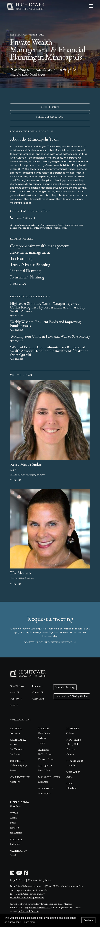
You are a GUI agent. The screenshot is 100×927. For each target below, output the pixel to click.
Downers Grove (46, 759)
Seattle (13, 855)
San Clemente (17, 749)
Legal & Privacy (18, 880)
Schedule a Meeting (65, 687)
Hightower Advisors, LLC (37, 907)
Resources (37, 686)
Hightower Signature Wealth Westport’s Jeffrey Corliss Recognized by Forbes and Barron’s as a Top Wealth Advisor (47, 307)
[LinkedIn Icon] (12, 873)
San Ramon (15, 754)
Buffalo (70, 776)
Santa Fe (70, 765)
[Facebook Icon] (26, 873)
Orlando (42, 738)
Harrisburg (15, 806)
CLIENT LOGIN (50, 107)
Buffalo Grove (45, 754)
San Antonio (16, 832)
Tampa (41, 743)
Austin (13, 817)
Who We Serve (17, 686)
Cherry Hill (72, 744)
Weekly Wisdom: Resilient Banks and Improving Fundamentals (45, 323)
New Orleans (44, 770)
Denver (13, 770)
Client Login (38, 698)
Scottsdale (15, 733)
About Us (15, 692)
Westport (15, 781)
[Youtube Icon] (19, 873)
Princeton (71, 749)
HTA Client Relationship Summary (27, 893)
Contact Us (38, 692)
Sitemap (14, 705)
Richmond (15, 844)
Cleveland (71, 788)
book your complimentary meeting (50, 642)
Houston (14, 827)
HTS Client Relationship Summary (27, 897)
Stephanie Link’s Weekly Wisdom (71, 696)
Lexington (43, 781)
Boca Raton (44, 733)
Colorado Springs (18, 765)
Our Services (16, 698)
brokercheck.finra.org (28, 911)
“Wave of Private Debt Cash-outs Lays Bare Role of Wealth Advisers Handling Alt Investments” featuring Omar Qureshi (49, 351)
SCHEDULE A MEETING (50, 116)
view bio (15, 480)
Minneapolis (44, 793)
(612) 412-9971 (25, 218)
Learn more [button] (29, 922)
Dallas (13, 822)
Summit (70, 754)
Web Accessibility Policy (39, 880)
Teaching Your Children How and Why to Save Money (50, 336)
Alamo (13, 744)
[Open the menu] (91, 6)
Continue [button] (88, 920)
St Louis (70, 733)
